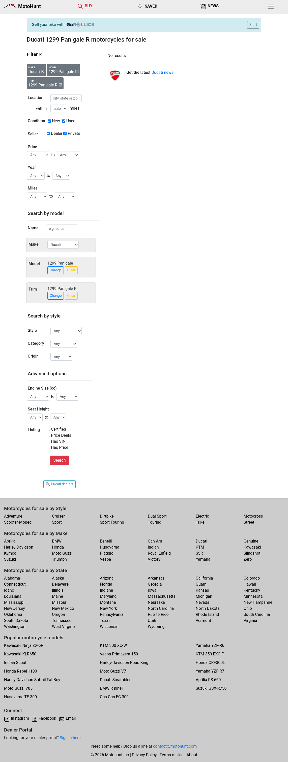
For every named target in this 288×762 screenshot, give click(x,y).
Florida (106, 584)
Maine (57, 596)
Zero (248, 559)
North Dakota (208, 608)
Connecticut (15, 584)
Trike (200, 522)
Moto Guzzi (62, 553)
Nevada (202, 602)
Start (253, 25)
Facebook (47, 718)
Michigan (204, 596)
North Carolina (161, 608)
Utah (152, 620)
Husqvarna (109, 547)
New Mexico (63, 608)
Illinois (58, 590)
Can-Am (155, 541)
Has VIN (58, 441)
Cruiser (58, 516)
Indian (153, 547)
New (56, 120)
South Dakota (16, 620)
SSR (199, 553)
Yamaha (203, 559)
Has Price (59, 447)
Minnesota (253, 596)
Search (59, 460)
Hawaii (250, 584)
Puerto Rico (158, 614)
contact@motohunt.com (175, 746)
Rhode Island (207, 614)
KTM (200, 547)
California (204, 578)
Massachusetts (161, 596)
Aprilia (9, 541)
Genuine (251, 541)
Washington (14, 626)
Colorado (252, 578)
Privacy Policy (144, 754)
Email (71, 718)
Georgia (155, 584)
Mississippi (14, 602)
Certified (58, 429)
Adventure (13, 516)
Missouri (60, 602)
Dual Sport (157, 516)
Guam (201, 584)
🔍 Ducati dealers (59, 484)
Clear (71, 270)
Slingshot (252, 553)
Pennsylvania (112, 614)
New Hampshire (258, 602)
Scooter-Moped (18, 522)
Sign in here (70, 737)
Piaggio (106, 553)
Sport (57, 522)
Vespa (105, 559)
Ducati (201, 541)
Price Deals (61, 435)
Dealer (56, 133)
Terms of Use (172, 754)
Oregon (58, 614)
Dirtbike (107, 516)
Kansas (202, 590)
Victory (154, 559)
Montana (108, 602)
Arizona (106, 578)
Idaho (9, 590)
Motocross (253, 516)
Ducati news (163, 72)
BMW (57, 541)
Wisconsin (109, 626)
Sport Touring (112, 522)
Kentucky (252, 590)
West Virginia (64, 626)
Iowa (152, 590)
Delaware (60, 584)
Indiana (106, 590)
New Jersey (14, 608)
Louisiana (12, 596)
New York (108, 608)
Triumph (59, 559)
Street (249, 522)
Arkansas (156, 578)
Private (74, 133)
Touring (154, 522)
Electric (202, 516)
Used (70, 120)
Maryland (108, 596)
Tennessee (61, 620)
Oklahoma (13, 614)
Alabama (12, 578)
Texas (105, 620)
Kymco (10, 553)
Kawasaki (252, 547)
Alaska (58, 578)
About (191, 754)
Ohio (248, 608)
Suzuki (10, 559)
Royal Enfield (159, 553)
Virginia (250, 620)
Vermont (203, 620)
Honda (58, 547)
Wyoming (156, 626)
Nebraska (156, 602)
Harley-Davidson (18, 547)
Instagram (20, 718)
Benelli (106, 541)
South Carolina (257, 614)
